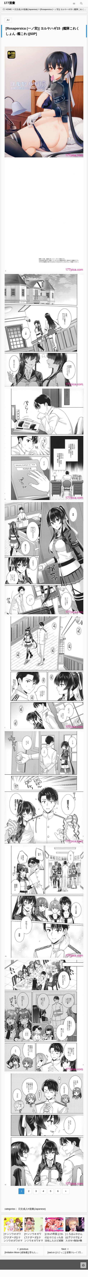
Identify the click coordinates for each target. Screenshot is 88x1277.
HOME (7, 9)
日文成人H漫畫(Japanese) (26, 9)
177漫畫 (9, 3)
